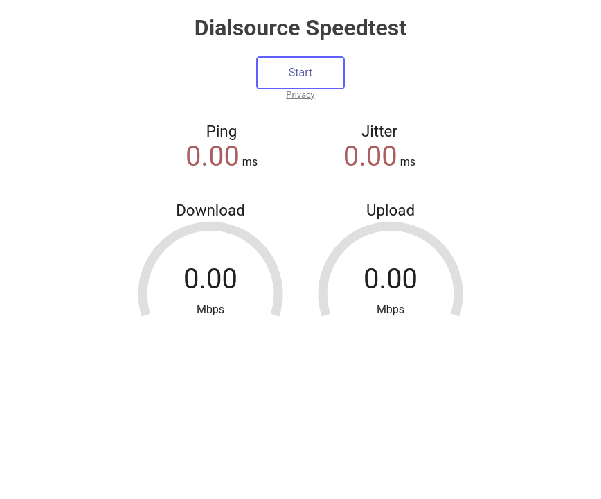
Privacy (300, 94)
